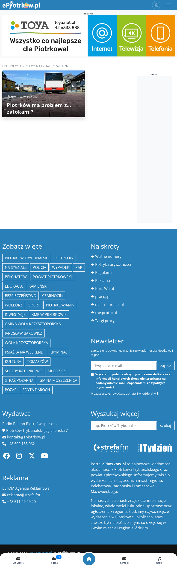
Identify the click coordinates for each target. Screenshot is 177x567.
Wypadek (60, 267)
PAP (78, 267)
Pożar (11, 389)
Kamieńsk (38, 286)
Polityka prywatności (113, 264)
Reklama (102, 280)
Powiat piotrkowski (52, 276)
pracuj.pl (102, 296)
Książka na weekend (24, 352)
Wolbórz (13, 305)
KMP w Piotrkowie (49, 314)
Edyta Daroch (36, 389)
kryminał (58, 352)
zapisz (165, 365)
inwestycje (15, 314)
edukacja (14, 286)
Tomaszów (37, 361)
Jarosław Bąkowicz (23, 333)
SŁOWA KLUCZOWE (38, 66)
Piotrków (63, 258)
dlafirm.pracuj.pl (109, 304)
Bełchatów (16, 276)
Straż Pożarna (19, 380)
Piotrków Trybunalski (26, 258)
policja (39, 267)
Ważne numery (108, 256)
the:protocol (106, 312)
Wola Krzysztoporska (26, 342)
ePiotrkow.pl (11, 66)
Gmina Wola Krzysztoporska (33, 323)
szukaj (165, 425)
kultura (13, 361)
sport (34, 305)
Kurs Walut (104, 288)
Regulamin (104, 272)
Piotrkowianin (60, 305)
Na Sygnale (16, 267)
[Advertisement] (157, 149)
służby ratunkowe (23, 370)
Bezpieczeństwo (20, 295)
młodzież (56, 370)
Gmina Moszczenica (58, 380)
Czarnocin (52, 295)
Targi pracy (105, 320)
